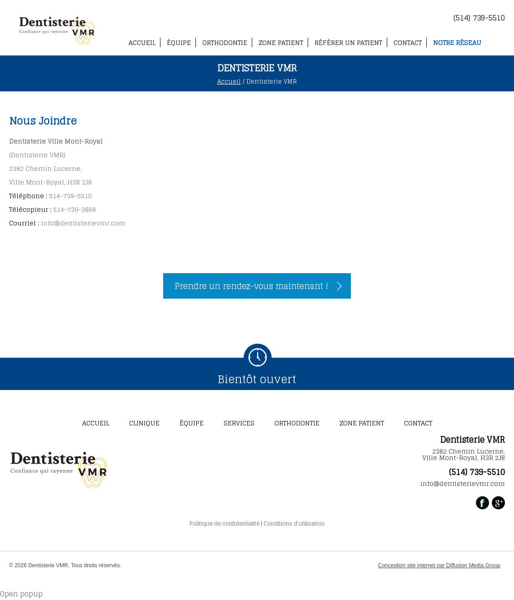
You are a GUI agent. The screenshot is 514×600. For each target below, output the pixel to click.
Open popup (21, 594)
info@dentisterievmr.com (83, 223)
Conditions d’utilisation (294, 523)
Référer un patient (348, 42)
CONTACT (408, 42)
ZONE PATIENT (281, 42)
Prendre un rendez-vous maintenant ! (251, 286)
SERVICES (239, 423)
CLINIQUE (144, 423)
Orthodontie (224, 42)
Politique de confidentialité (224, 523)
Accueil (229, 81)
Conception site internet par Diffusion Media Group (439, 565)
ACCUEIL (142, 42)
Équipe (179, 42)
